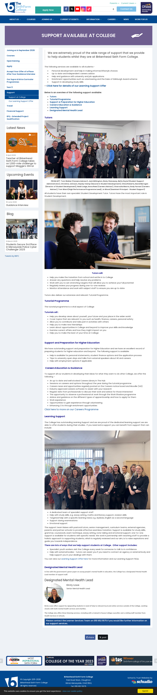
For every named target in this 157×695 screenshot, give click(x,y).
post (103, 637)
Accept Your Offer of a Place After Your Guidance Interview (21, 72)
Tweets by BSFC (12, 256)
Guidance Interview (17, 205)
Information (93, 19)
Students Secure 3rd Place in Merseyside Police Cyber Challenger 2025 (21, 247)
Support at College (17, 97)
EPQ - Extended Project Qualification (17, 117)
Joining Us (48, 19)
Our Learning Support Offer (21, 101)
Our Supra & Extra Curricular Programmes (20, 80)
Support (11, 92)
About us (15, 19)
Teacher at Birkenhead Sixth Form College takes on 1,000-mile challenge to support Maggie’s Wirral (21, 162)
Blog (10, 214)
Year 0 (10, 87)
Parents (114, 3)
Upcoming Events (20, 175)
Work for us (141, 19)
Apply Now (48, 10)
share (90, 637)
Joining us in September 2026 (21, 50)
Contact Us (126, 8)
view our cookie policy (72, 691)
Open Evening (13, 61)
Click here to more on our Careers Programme (71, 409)
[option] (24, 661)
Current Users (128, 3)
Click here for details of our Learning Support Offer (76, 85)
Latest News (16, 128)
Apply (9, 66)
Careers (113, 19)
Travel (10, 106)
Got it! (145, 691)
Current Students (70, 19)
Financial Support (15, 111)
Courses (31, 19)
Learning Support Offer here (74, 558)
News (126, 19)
